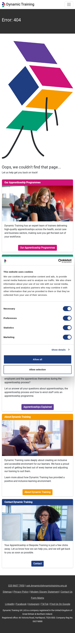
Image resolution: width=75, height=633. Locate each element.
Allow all (37, 359)
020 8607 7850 (16, 585)
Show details (59, 349)
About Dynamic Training (37, 492)
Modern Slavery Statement (44, 591)
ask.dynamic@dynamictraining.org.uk (46, 585)
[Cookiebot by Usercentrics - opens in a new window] (58, 261)
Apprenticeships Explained (37, 406)
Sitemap (7, 591)
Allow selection (37, 369)
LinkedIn (9, 604)
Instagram (33, 604)
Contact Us (66, 591)
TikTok (44, 604)
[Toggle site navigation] (69, 4)
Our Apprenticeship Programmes (37, 247)
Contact (37, 563)
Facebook (21, 604)
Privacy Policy (21, 591)
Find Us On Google (60, 604)
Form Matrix (37, 597)
